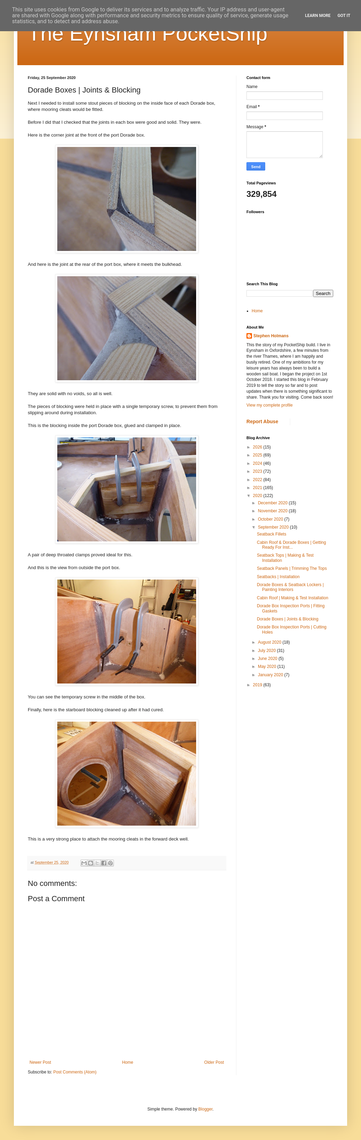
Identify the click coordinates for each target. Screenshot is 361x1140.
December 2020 (273, 503)
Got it (343, 15)
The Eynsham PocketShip (147, 33)
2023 (258, 471)
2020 (258, 495)
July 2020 (267, 650)
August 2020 (270, 642)
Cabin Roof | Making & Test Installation (292, 597)
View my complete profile (269, 405)
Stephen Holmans (270, 335)
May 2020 (267, 666)
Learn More (318, 15)
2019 (258, 684)
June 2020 (268, 658)
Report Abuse (262, 421)
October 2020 (271, 519)
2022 (258, 479)
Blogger (205, 1109)
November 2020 (273, 510)
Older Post (214, 1062)
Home (127, 1062)
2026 (258, 447)
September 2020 (274, 527)
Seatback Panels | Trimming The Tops (292, 568)
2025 (258, 455)
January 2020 (271, 674)
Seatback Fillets (271, 534)
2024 (258, 463)
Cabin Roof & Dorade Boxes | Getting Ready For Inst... (291, 545)
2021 (258, 487)
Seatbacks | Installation (278, 576)
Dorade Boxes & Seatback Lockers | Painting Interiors (290, 587)
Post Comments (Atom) (74, 1072)
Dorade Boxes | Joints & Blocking (287, 619)
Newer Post (40, 1062)
